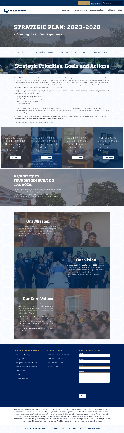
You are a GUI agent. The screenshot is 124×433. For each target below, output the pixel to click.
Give (120, 10)
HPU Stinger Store (22, 378)
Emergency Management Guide (26, 363)
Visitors (18, 374)
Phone (81, 365)
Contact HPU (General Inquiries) (59, 355)
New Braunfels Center (55, 363)
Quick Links (7, 3)
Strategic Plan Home (25, 52)
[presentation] (92, 387)
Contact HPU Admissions (56, 359)
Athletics (111, 10)
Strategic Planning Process (68, 52)
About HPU (66, 10)
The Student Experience (45, 52)
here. (52, 122)
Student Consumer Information (26, 367)
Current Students (97, 10)
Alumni (23, 3)
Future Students (80, 10)
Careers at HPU (21, 371)
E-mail (81, 359)
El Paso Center (53, 367)
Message (82, 371)
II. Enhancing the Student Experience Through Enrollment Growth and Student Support (46, 144)
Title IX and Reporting (23, 355)
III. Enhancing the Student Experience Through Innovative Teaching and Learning (77, 144)
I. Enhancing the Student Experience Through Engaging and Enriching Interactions (15, 144)
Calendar (16, 3)
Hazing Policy (20, 359)
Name (81, 353)
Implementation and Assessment (94, 52)
